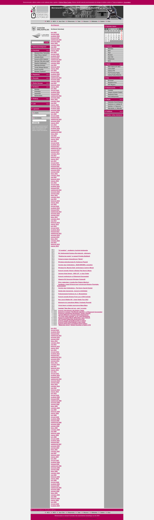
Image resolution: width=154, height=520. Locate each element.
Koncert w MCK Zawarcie (41, 59)
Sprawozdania (38, 95)
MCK (48, 21)
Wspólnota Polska (113, 94)
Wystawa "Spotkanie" (40, 71)
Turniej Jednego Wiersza (41, 67)
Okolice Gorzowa (38, 83)
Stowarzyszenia (110, 87)
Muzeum (86, 21)
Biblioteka (94, 21)
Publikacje (109, 111)
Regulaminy (36, 74)
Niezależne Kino (112, 82)
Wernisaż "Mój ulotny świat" (42, 61)
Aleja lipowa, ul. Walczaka (115, 108)
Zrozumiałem (127, 2)
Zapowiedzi (38, 93)
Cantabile (110, 90)
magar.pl (94, 518)
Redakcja (35, 98)
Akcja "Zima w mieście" (41, 55)
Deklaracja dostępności (39, 46)
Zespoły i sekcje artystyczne (114, 115)
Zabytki (108, 99)
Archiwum (36, 87)
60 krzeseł (110, 80)
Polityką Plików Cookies (65, 2)
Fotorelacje (36, 50)
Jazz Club (61, 21)
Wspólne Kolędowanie (40, 63)
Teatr (78, 21)
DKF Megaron (111, 84)
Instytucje (109, 46)
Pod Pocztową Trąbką (114, 73)
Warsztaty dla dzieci (40, 65)
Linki (34, 103)
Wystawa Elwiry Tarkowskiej (42, 53)
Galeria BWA (111, 68)
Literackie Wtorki (39, 57)
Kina (109, 21)
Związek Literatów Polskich (115, 92)
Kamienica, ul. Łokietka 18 (115, 104)
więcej (48, 50)
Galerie (102, 21)
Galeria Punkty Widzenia (114, 75)
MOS (54, 21)
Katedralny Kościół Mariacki (115, 102)
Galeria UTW (111, 70)
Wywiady (37, 89)
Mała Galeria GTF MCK (114, 66)
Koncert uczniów (39, 69)
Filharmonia (71, 21)
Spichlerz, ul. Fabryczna (114, 106)
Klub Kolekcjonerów (113, 96)
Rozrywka (35, 78)
